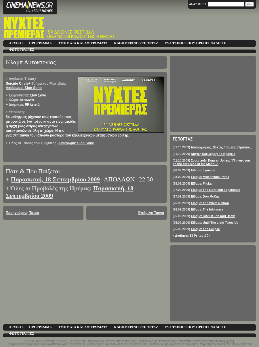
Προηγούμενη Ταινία (22, 213)
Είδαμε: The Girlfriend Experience (215, 189)
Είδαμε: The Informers (207, 209)
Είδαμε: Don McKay (205, 196)
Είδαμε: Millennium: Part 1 (210, 177)
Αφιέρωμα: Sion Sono (24, 88)
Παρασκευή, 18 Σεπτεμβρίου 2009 (55, 179)
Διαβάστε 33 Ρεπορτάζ (191, 235)
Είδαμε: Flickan (202, 183)
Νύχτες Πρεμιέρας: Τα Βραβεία (213, 154)
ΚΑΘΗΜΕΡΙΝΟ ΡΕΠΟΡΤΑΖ (136, 43)
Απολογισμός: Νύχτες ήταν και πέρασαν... (221, 147)
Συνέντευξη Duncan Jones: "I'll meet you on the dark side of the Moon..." (211, 162)
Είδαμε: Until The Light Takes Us (214, 222)
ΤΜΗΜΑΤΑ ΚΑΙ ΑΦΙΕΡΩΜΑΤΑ (83, 43)
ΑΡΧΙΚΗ (16, 43)
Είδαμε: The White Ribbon (210, 203)
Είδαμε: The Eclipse (205, 229)
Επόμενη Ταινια (151, 213)
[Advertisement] (213, 94)
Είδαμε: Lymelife (203, 170)
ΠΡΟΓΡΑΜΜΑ (40, 43)
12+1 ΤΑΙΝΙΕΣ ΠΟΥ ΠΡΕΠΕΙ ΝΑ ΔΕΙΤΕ (195, 43)
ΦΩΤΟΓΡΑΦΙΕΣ (21, 50)
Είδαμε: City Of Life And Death (213, 216)
